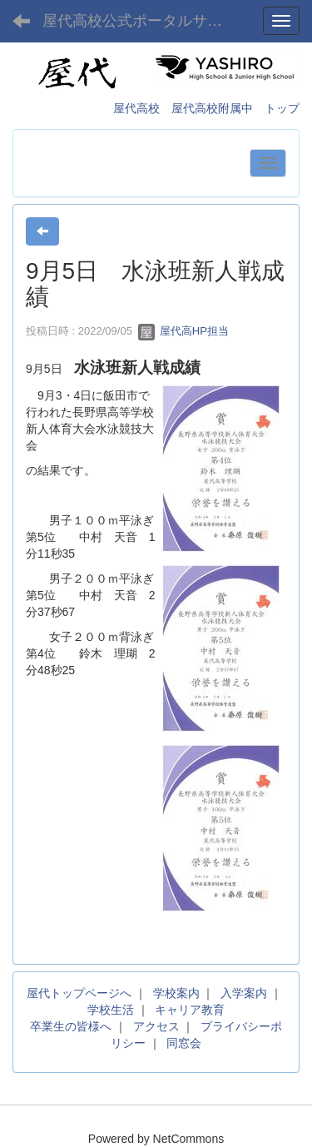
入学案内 (243, 993)
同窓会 (183, 1043)
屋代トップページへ (79, 993)
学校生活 (110, 1009)
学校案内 (176, 993)
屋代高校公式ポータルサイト (139, 20)
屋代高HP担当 (183, 331)
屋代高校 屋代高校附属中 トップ (206, 108)
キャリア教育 (190, 1009)
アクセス (156, 1026)
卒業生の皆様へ (70, 1026)
